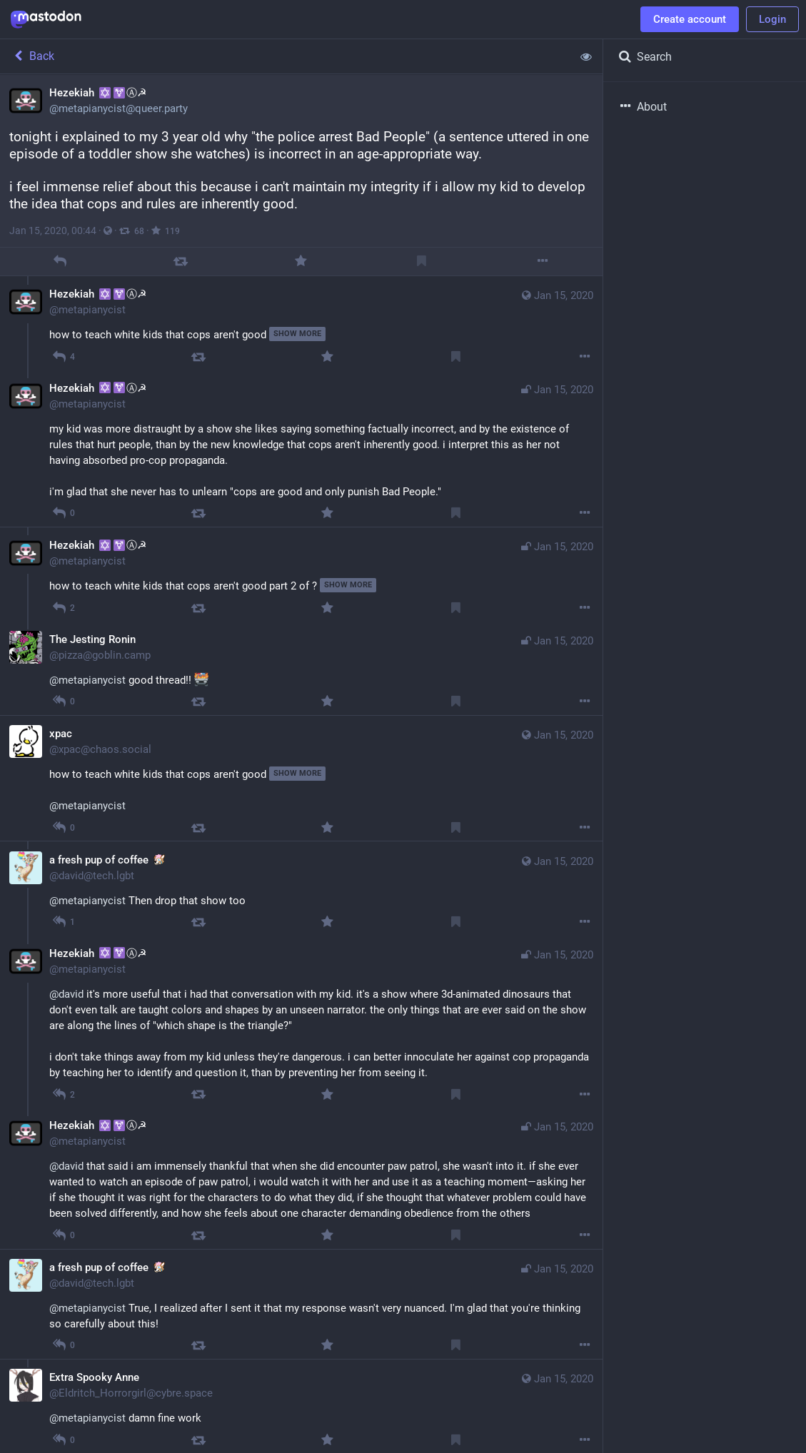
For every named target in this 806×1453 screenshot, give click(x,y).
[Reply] (60, 261)
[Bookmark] (421, 261)
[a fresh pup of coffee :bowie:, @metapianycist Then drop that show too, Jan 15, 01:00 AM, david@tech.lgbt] (301, 888)
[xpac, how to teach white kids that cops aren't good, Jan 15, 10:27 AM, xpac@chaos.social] (301, 778)
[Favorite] (301, 261)
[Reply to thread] (63, 356)
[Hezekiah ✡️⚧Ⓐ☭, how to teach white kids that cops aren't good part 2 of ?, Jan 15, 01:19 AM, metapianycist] (301, 574)
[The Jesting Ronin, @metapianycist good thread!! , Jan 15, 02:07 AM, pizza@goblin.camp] (301, 667)
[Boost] (181, 261)
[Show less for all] (586, 56)
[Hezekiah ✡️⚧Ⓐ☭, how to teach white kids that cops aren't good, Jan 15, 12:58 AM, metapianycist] (301, 323)
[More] (542, 261)
